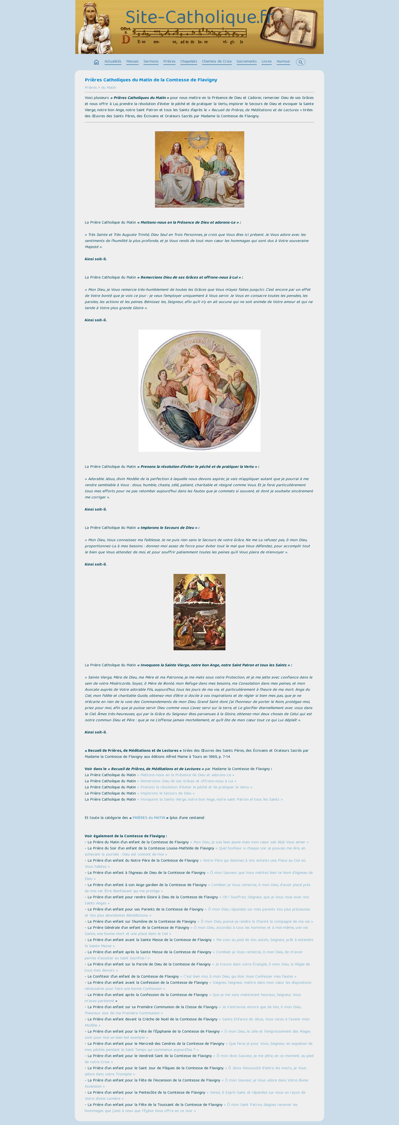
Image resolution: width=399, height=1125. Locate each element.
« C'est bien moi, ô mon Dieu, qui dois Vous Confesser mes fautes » (238, 976)
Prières (169, 61)
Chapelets (188, 61)
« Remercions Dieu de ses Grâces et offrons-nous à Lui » (186, 781)
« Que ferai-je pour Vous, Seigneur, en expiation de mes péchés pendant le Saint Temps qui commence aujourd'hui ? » (198, 1047)
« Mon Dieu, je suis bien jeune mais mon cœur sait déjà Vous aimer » (249, 842)
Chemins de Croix (217, 61)
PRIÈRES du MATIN (149, 818)
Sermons (151, 61)
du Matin (108, 88)
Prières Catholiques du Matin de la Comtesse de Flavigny (151, 80)
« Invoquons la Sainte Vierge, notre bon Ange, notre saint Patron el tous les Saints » (210, 799)
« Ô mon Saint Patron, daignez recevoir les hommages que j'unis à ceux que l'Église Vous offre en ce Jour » (191, 1108)
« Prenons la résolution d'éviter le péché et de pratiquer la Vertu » (194, 787)
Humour (283, 61)
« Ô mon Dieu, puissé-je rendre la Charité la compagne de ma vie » (255, 922)
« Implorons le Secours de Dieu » (166, 793)
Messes (132, 61)
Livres (267, 61)
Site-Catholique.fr (199, 19)
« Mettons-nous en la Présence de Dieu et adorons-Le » (185, 775)
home (96, 62)
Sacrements (247, 61)
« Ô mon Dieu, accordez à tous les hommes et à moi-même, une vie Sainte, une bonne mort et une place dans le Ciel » (196, 931)
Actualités (113, 61)
